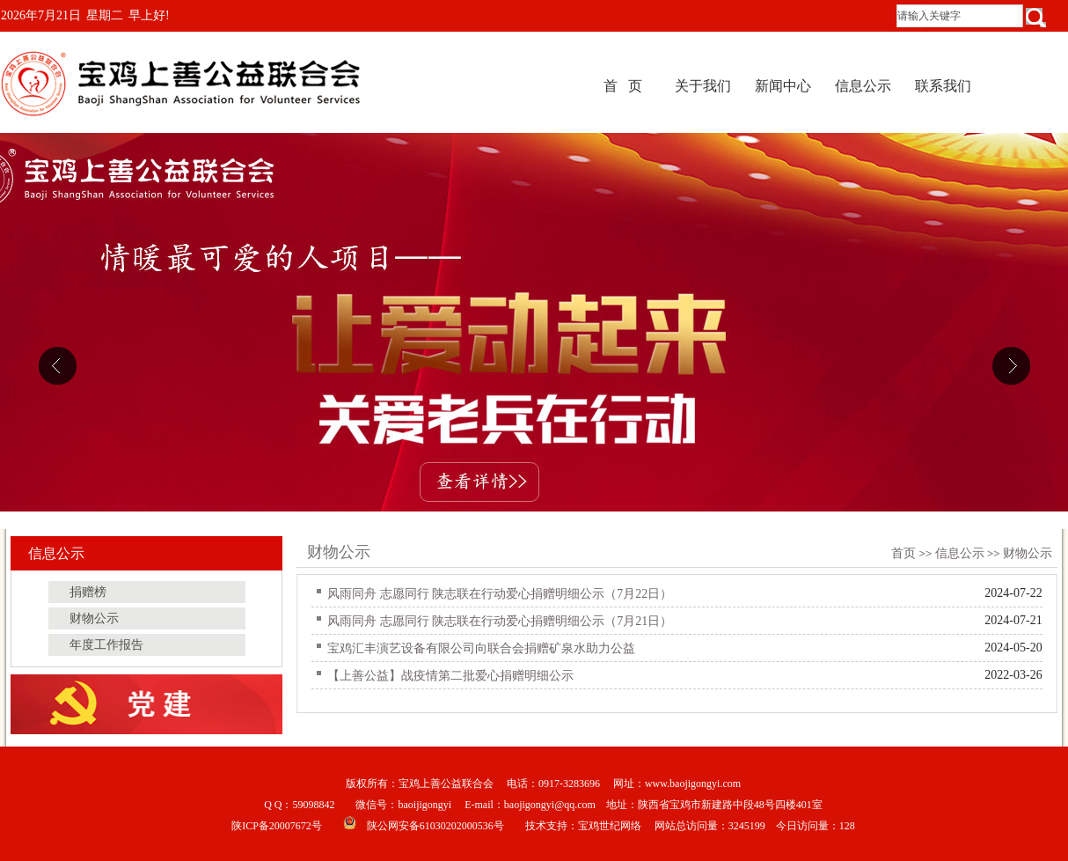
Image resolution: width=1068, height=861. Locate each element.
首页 (903, 553)
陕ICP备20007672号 (276, 826)
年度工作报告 (106, 644)
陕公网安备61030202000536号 (435, 826)
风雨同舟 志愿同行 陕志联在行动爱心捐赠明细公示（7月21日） (499, 621)
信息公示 (863, 85)
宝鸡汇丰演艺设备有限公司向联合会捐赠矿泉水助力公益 (481, 648)
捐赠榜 (87, 592)
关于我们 (703, 85)
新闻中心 (783, 85)
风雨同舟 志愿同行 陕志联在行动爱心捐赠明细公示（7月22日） (499, 593)
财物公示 (1027, 553)
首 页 (622, 85)
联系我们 (943, 85)
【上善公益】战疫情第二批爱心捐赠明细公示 (450, 675)
